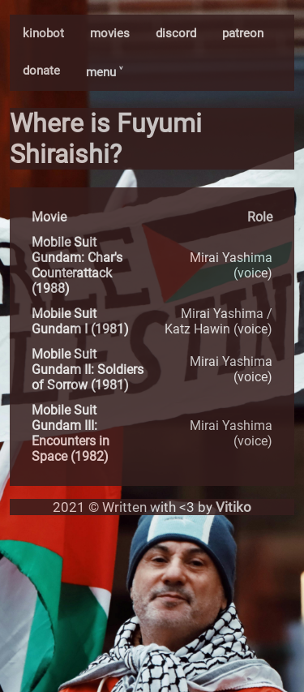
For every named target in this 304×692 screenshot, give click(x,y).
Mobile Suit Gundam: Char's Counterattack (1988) (77, 265)
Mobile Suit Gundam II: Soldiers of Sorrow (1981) (87, 369)
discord (176, 33)
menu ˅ (104, 72)
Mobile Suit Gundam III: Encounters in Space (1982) (70, 433)
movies (110, 33)
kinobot (43, 33)
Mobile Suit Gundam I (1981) (80, 321)
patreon (242, 33)
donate (41, 70)
